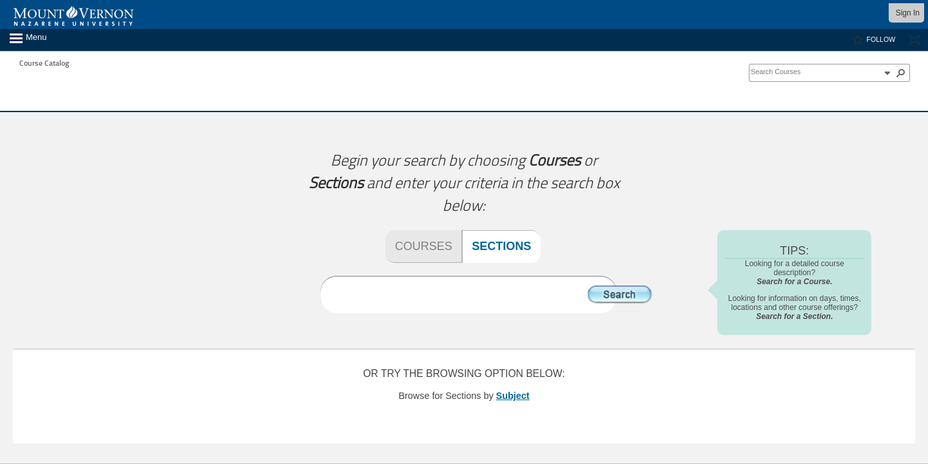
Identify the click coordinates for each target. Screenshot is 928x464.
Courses (423, 246)
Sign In (908, 12)
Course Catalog (44, 63)
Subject (513, 396)
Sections (501, 246)
